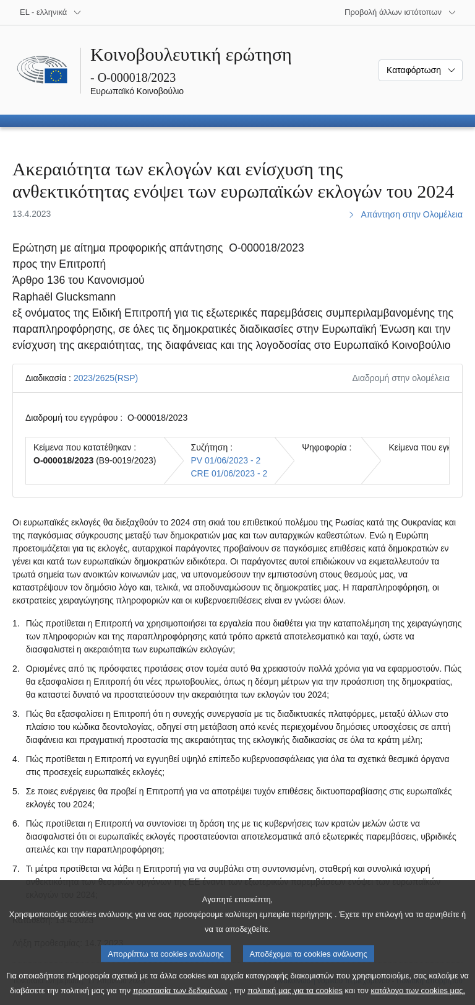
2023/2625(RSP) (106, 378)
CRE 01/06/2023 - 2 (229, 473)
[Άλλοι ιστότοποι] (400, 12)
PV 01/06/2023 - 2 (226, 460)
